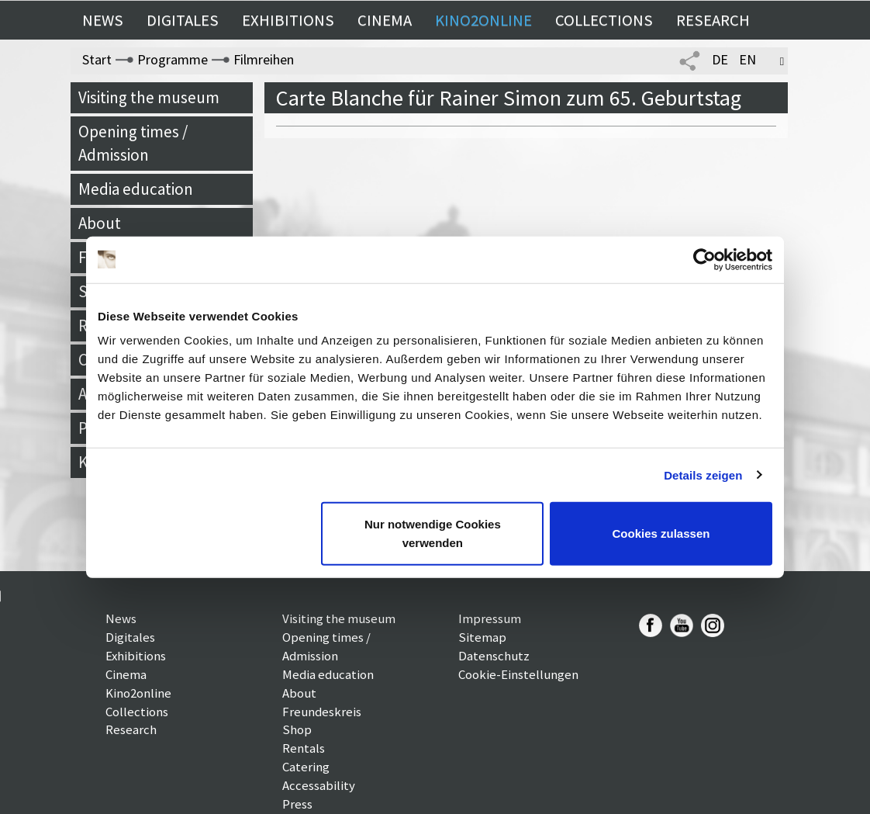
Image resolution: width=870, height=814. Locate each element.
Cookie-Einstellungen (518, 674)
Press (297, 803)
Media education (135, 188)
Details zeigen (703, 474)
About (99, 223)
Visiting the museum (148, 97)
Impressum (489, 618)
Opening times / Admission (133, 143)
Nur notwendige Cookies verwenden (432, 533)
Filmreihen (263, 59)
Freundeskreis (321, 711)
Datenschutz (494, 655)
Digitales (183, 20)
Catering (306, 766)
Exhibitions (288, 20)
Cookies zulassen (661, 533)
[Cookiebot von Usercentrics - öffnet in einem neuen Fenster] (704, 259)
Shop (297, 729)
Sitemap (482, 637)
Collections (604, 20)
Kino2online (483, 20)
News (102, 20)
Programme (172, 59)
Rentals (303, 748)
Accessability (318, 785)
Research (713, 20)
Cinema (384, 20)
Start (97, 59)
